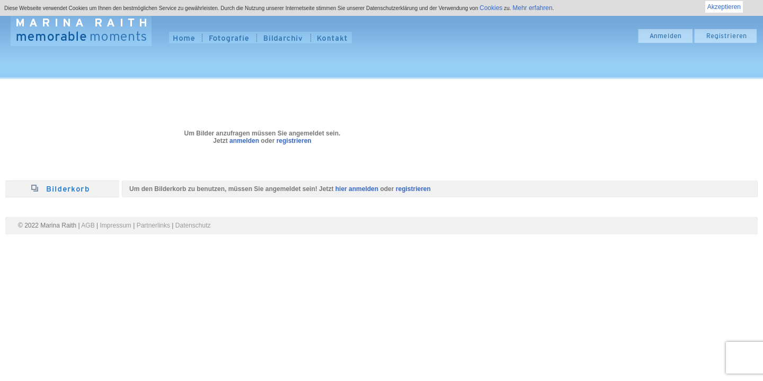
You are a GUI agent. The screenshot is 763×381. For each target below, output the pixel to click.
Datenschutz (193, 225)
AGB (87, 225)
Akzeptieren (724, 7)
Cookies (491, 8)
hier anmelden (356, 189)
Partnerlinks (153, 225)
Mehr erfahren (532, 8)
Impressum (115, 225)
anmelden (244, 140)
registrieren (294, 140)
